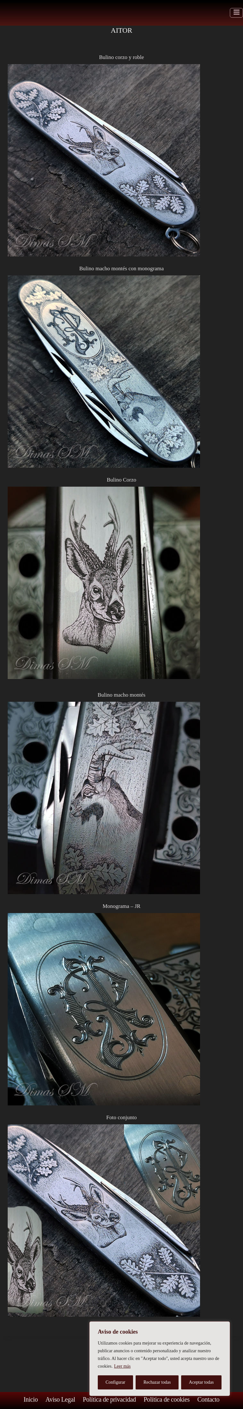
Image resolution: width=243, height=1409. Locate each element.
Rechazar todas (157, 1382)
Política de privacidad (109, 1399)
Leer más (122, 1366)
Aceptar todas (201, 1382)
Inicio (31, 1399)
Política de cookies (166, 1399)
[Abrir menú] (236, 13)
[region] (159, 1358)
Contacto (208, 1399)
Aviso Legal (60, 1399)
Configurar (115, 1382)
